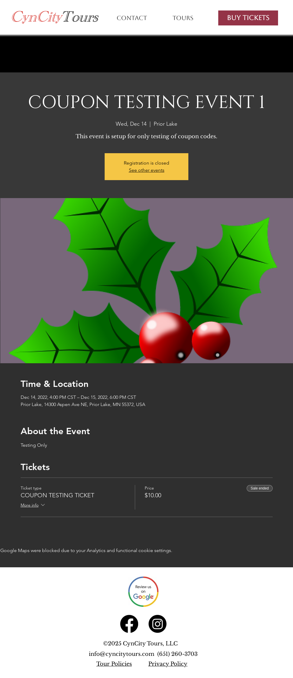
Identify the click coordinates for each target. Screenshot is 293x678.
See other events (146, 170)
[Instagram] (158, 624)
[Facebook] (129, 624)
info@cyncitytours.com (123, 654)
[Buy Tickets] (248, 17)
